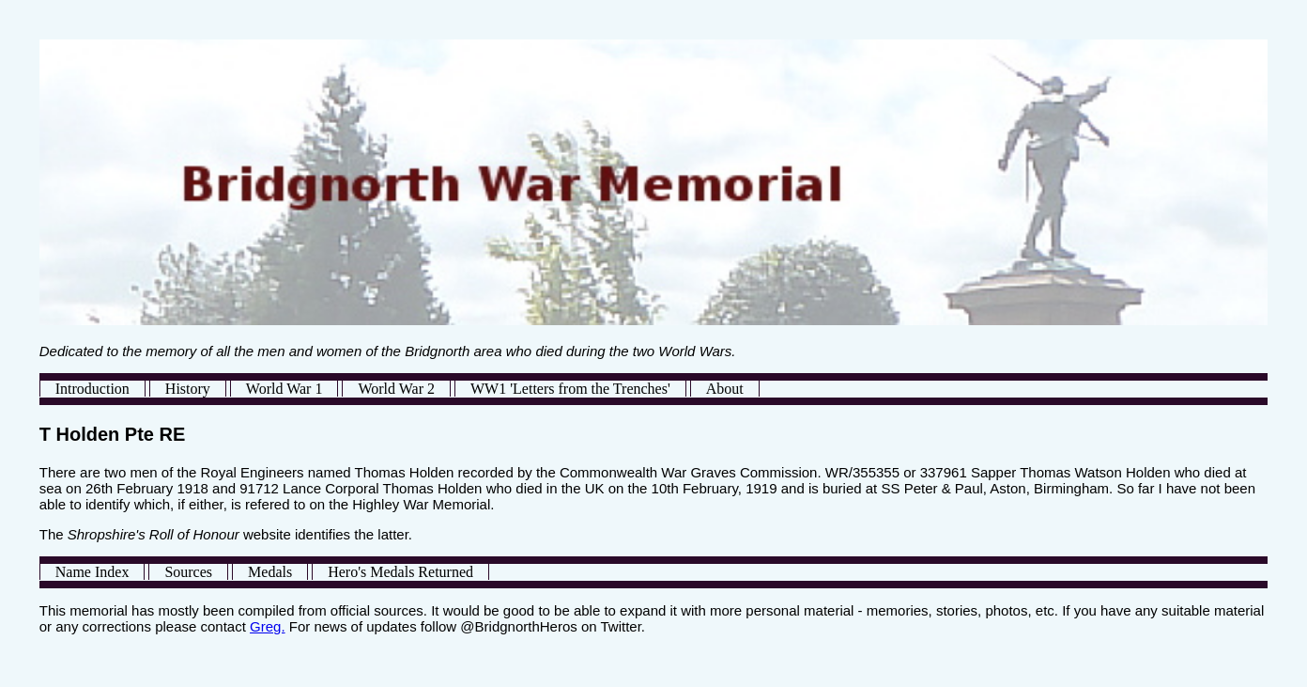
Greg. (267, 626)
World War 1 (284, 389)
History (187, 389)
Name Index (92, 572)
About (725, 389)
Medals (270, 572)
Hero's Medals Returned (400, 572)
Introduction (92, 389)
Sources (188, 572)
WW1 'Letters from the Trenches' (570, 389)
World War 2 (396, 389)
